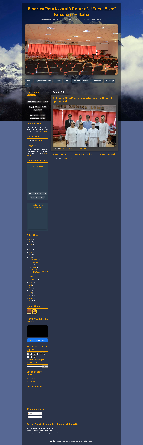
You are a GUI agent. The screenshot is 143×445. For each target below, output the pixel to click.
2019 (30, 255)
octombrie (34, 260)
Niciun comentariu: (80, 148)
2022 (30, 249)
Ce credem (97, 81)
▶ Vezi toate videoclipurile (37, 193)
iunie (32, 277)
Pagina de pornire (83, 154)
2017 (30, 282)
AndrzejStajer (75, 441)
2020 (31, 252)
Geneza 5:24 (44, 131)
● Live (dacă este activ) (37, 197)
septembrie (34, 262)
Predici (86, 81)
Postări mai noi (60, 154)
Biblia (67, 81)
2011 (30, 298)
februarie (33, 279)
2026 (31, 239)
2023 (30, 247)
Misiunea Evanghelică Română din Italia (40, 428)
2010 (30, 301)
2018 (30, 257)
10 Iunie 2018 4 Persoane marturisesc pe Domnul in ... (40, 271)
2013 (30, 293)
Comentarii (32, 417)
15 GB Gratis (31, 381)
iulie (32, 265)
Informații (109, 81)
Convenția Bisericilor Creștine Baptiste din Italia (43, 433)
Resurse (76, 81)
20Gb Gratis (31, 379)
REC (28, 85)
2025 (30, 242)
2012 (30, 296)
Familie (57, 81)
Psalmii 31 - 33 (40, 140)
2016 (30, 285)
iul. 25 (34, 267)
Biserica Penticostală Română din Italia (40, 431)
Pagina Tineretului (43, 81)
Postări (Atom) (67, 158)
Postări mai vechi (108, 154)
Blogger (90, 441)
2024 (31, 244)
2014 (30, 290)
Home (28, 81)
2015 (30, 288)
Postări (31, 413)
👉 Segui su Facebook (37, 340)
